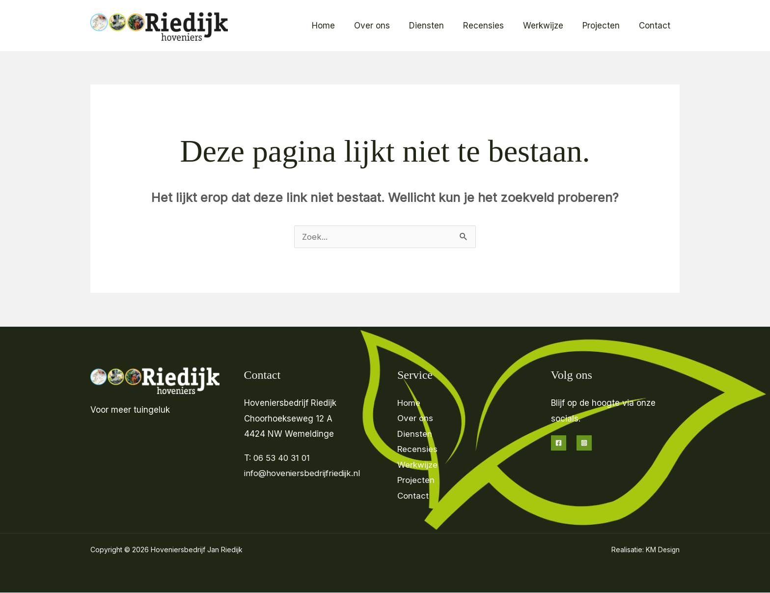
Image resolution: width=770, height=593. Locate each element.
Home (339, 25)
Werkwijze (549, 25)
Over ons (385, 25)
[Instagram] (584, 443)
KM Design (662, 550)
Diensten (437, 25)
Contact (655, 25)
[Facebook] (558, 443)
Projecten (604, 25)
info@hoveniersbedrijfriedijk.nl (303, 473)
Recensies (491, 25)
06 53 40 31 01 (283, 458)
